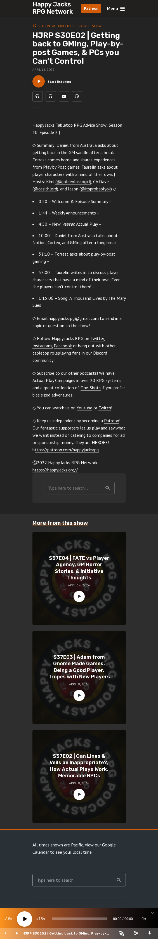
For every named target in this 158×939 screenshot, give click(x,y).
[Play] (24, 919)
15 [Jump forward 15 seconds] (40, 919)
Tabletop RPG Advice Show (80, 26)
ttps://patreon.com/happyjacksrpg (67, 452)
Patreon (91, 8)
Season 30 (46, 26)
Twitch (104, 410)
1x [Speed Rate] (144, 919)
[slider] (79, 918)
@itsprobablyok (96, 191)
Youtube (84, 410)
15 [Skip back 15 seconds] (8, 919)
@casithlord (45, 191)
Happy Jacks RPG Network (52, 8)
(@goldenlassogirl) (73, 184)
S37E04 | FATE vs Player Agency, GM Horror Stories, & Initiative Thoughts (79, 570)
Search (107, 490)
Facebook (63, 348)
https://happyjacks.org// (55, 472)
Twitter (97, 341)
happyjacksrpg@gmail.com (74, 321)
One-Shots (91, 390)
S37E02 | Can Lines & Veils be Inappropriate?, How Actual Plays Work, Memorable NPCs (79, 768)
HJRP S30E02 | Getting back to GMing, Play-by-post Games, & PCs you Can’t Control (64, 933)
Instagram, (42, 348)
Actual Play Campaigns (53, 383)
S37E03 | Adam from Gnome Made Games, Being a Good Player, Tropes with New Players (79, 669)
